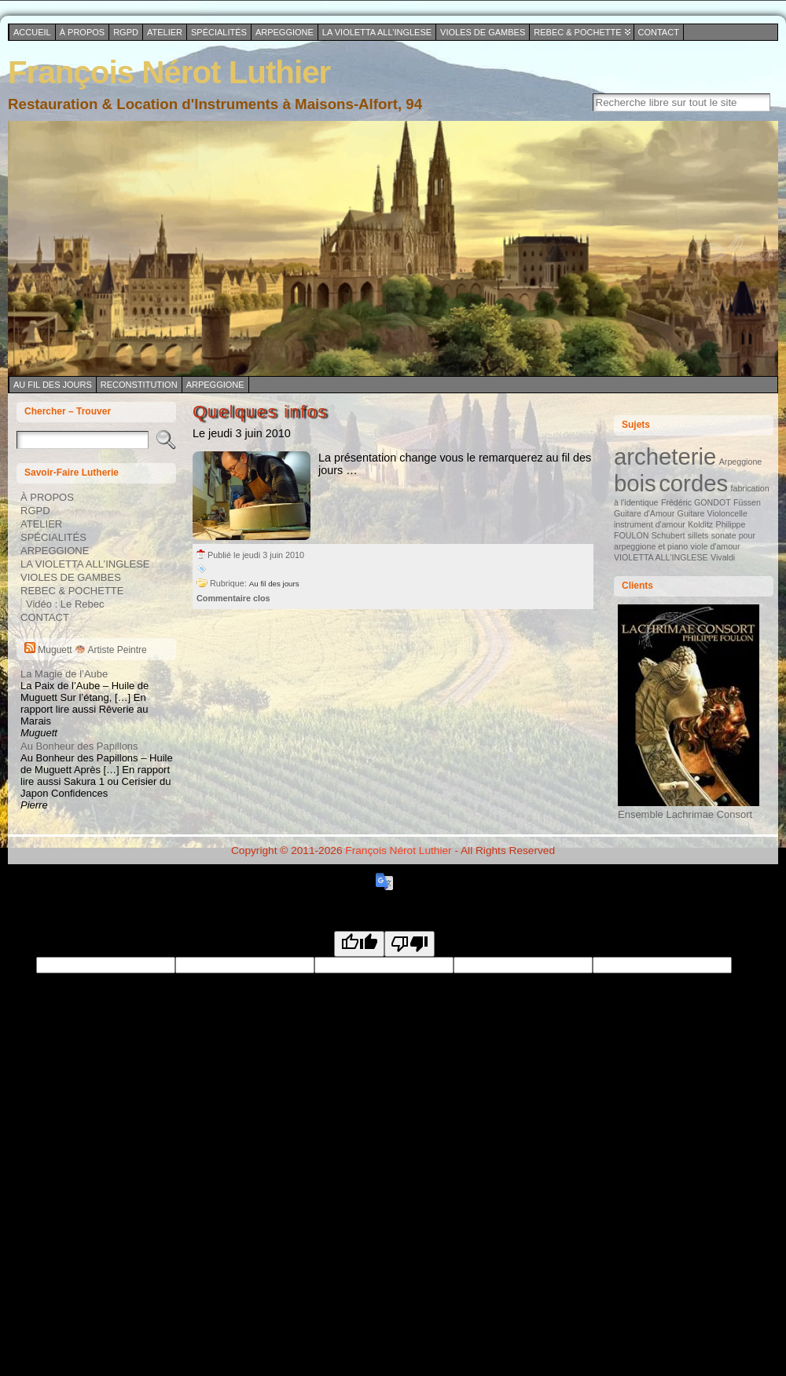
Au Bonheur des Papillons (79, 746)
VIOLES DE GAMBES (70, 577)
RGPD (35, 510)
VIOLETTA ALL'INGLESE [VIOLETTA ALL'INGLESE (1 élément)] (661, 557)
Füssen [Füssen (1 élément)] (747, 502)
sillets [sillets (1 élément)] (698, 535)
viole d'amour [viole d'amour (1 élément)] (715, 546)
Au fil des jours (52, 384)
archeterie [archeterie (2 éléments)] (665, 456)
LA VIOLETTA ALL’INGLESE (85, 564)
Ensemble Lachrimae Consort (688, 808)
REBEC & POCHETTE (71, 591)
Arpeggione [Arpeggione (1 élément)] (740, 461)
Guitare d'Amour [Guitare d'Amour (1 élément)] (644, 513)
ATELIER (41, 524)
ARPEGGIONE (54, 551)
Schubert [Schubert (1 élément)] (668, 535)
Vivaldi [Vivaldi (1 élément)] (723, 557)
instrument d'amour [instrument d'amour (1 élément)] (649, 524)
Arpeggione (215, 384)
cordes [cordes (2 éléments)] (693, 483)
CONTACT (44, 617)
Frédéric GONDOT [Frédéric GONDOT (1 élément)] (696, 502)
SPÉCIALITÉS (53, 537)
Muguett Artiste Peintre (92, 649)
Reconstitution (139, 384)
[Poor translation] (409, 944)
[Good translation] (359, 944)
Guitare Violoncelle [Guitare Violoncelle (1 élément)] (712, 513)
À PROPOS (47, 497)
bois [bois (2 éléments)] (635, 483)
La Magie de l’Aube (64, 674)
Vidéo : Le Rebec (65, 604)
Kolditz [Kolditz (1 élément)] (700, 524)
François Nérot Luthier (169, 72)
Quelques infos (260, 412)
